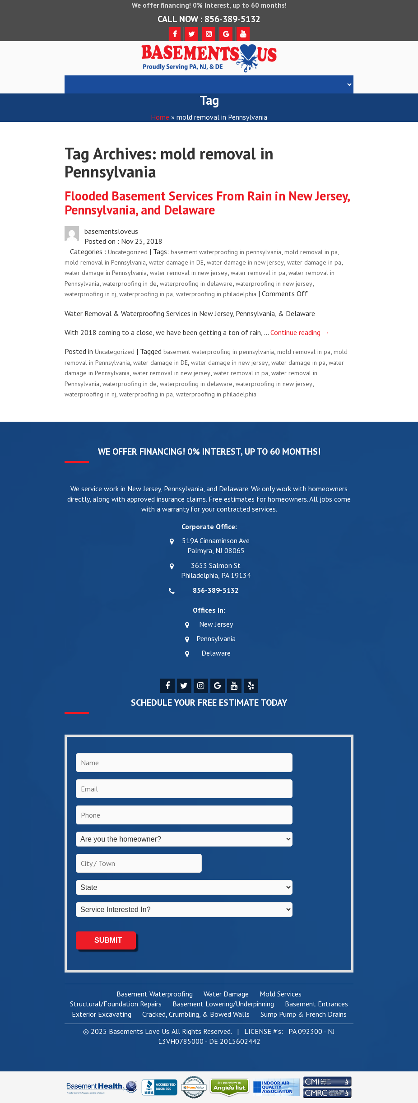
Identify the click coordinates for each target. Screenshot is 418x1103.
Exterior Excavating (101, 1014)
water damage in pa (314, 262)
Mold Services (281, 994)
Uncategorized (128, 252)
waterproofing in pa (146, 294)
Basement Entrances (316, 1004)
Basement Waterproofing (154, 994)
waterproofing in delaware (196, 283)
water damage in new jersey (245, 262)
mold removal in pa (311, 252)
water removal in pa (258, 273)
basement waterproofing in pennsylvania (226, 252)
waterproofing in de (129, 283)
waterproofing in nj (90, 294)
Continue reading (300, 332)
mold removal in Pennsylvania (105, 262)
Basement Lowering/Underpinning (223, 1004)
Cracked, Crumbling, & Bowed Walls (196, 1014)
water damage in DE (176, 262)
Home (160, 116)
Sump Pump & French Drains (303, 1014)
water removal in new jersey (189, 273)
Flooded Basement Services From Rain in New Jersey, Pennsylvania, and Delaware (207, 202)
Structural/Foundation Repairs (116, 1004)
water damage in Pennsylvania (106, 273)
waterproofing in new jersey (274, 283)
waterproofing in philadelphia (216, 294)
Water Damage (226, 994)
